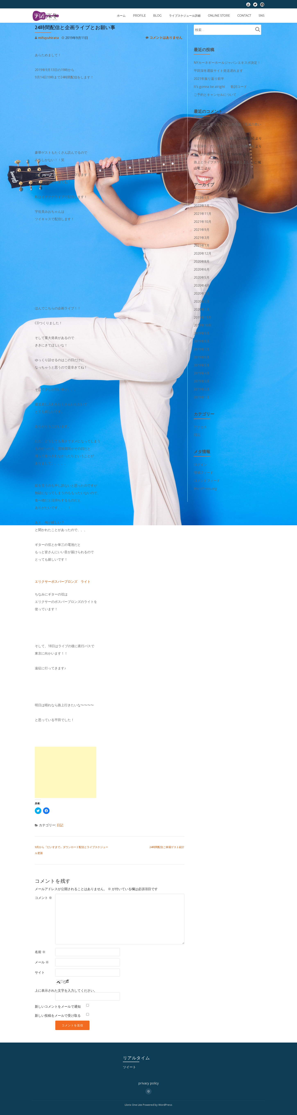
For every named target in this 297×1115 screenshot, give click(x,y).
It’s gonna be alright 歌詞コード (220, 86)
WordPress (165, 1104)
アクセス (200, 420)
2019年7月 (202, 343)
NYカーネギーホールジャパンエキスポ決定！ (227, 62)
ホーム (121, 15)
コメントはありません (164, 37)
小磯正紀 (247, 144)
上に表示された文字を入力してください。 (66, 989)
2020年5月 (202, 273)
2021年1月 (202, 242)
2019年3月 (202, 375)
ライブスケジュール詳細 (185, 15)
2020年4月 (202, 281)
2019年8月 (202, 336)
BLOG (157, 15)
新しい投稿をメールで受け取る (58, 1014)
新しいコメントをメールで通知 (58, 1005)
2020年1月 (202, 304)
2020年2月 (202, 297)
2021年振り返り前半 (209, 78)
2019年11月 (202, 312)
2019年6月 (202, 351)
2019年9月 (202, 328)
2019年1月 (202, 390)
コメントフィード (207, 473)
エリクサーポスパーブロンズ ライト (63, 581)
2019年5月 (202, 359)
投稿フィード (203, 465)
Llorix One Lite (134, 1104)
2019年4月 (202, 367)
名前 (40, 951)
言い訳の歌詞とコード (210, 152)
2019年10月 (202, 320)
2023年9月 (202, 195)
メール (42, 961)
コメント (43, 897)
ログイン (200, 457)
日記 (60, 825)
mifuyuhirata (48, 37)
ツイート (129, 1066)
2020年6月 (202, 265)
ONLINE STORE (219, 15)
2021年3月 (202, 234)
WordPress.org (205, 481)
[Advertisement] (65, 772)
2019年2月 (202, 382)
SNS (261, 15)
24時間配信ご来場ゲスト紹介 (167, 846)
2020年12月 (202, 250)
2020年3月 (202, 289)
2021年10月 (202, 219)
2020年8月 (202, 258)
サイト (40, 971)
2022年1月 (202, 203)
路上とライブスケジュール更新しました (223, 160)
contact (244, 15)
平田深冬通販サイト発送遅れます (218, 70)
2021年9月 (202, 226)
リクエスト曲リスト (208, 123)
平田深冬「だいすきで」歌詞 (215, 137)
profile (139, 15)
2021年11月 (202, 211)
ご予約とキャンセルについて (215, 94)
